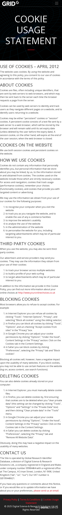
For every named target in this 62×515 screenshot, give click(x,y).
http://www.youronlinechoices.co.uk (36, 292)
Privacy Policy (10, 499)
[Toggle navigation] (57, 3)
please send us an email (46, 490)
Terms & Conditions (30, 499)
